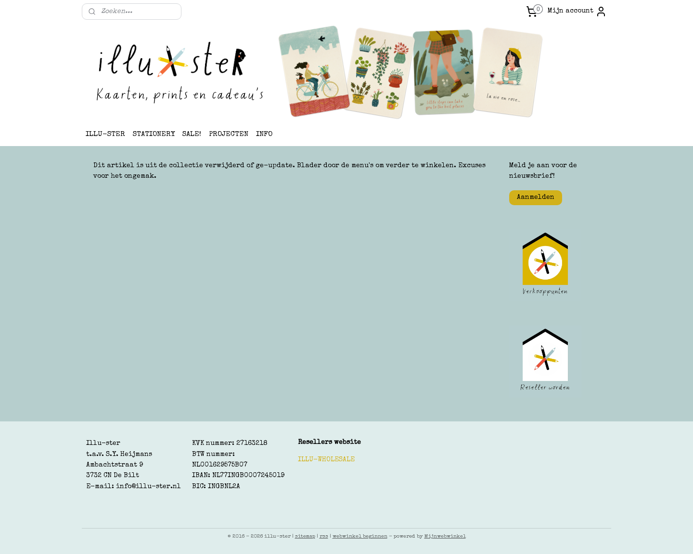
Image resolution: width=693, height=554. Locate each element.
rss (324, 536)
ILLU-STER (105, 134)
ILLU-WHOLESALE (326, 459)
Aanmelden (535, 197)
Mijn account (577, 11)
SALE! (191, 134)
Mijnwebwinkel (445, 536)
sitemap (305, 536)
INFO (264, 134)
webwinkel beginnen (360, 536)
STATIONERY (154, 134)
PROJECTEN (228, 134)
